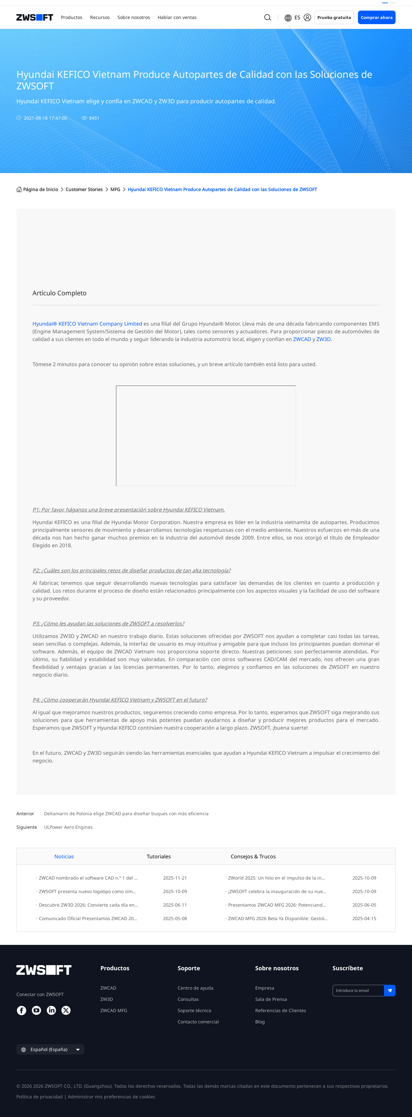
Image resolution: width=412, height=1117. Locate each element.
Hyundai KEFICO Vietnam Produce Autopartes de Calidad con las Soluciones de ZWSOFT (222, 189)
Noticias (64, 856)
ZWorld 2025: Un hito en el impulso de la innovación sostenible (276, 878)
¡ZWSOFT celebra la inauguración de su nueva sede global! (276, 891)
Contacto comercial (198, 1022)
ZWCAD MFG (113, 1010)
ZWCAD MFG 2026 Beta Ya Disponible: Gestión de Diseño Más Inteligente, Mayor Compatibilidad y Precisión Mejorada (276, 918)
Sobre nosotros (133, 17)
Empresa (264, 988)
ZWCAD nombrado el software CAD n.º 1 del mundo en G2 (87, 878)
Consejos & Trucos (253, 856)
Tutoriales (159, 856)
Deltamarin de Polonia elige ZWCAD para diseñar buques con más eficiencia (126, 814)
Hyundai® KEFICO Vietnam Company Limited (87, 323)
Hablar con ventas (177, 17)
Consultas (188, 999)
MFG (115, 189)
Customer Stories (84, 189)
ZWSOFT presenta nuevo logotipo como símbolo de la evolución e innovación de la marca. (87, 891)
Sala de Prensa (271, 999)
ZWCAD (302, 339)
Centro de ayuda (195, 988)
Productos (71, 17)
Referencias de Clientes (280, 1010)
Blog (260, 1022)
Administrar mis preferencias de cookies (111, 1097)
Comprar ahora (377, 17)
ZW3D (323, 339)
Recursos (100, 17)
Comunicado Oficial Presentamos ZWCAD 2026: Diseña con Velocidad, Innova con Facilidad (87, 918)
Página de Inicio (37, 189)
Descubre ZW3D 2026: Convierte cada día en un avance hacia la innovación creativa (87, 905)
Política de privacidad (39, 1097)
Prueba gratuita (334, 17)
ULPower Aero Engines (68, 827)
